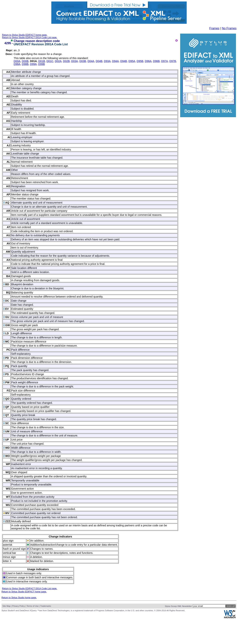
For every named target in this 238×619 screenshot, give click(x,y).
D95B (140, 61)
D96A (148, 61)
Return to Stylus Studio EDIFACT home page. (24, 35)
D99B (41, 64)
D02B (66, 61)
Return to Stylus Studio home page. (19, 597)
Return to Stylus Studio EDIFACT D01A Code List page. (29, 37)
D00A (17, 61)
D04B (99, 61)
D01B (41, 61)
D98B (25, 64)
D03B (82, 61)
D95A (131, 61)
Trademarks (45, 606)
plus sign (8, 540)
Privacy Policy (18, 606)
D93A (107, 61)
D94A (115, 61)
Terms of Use (33, 606)
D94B (123, 61)
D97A (164, 61)
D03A (74, 61)
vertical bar (9, 552)
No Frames (229, 28)
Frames (214, 28)
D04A (91, 61)
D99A (33, 64)
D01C (49, 61)
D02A (58, 61)
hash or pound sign (14, 548)
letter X (7, 561)
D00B (25, 61)
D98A (17, 64)
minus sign (9, 556)
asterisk (7, 544)
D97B (172, 61)
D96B (156, 61)
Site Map (6, 606)
